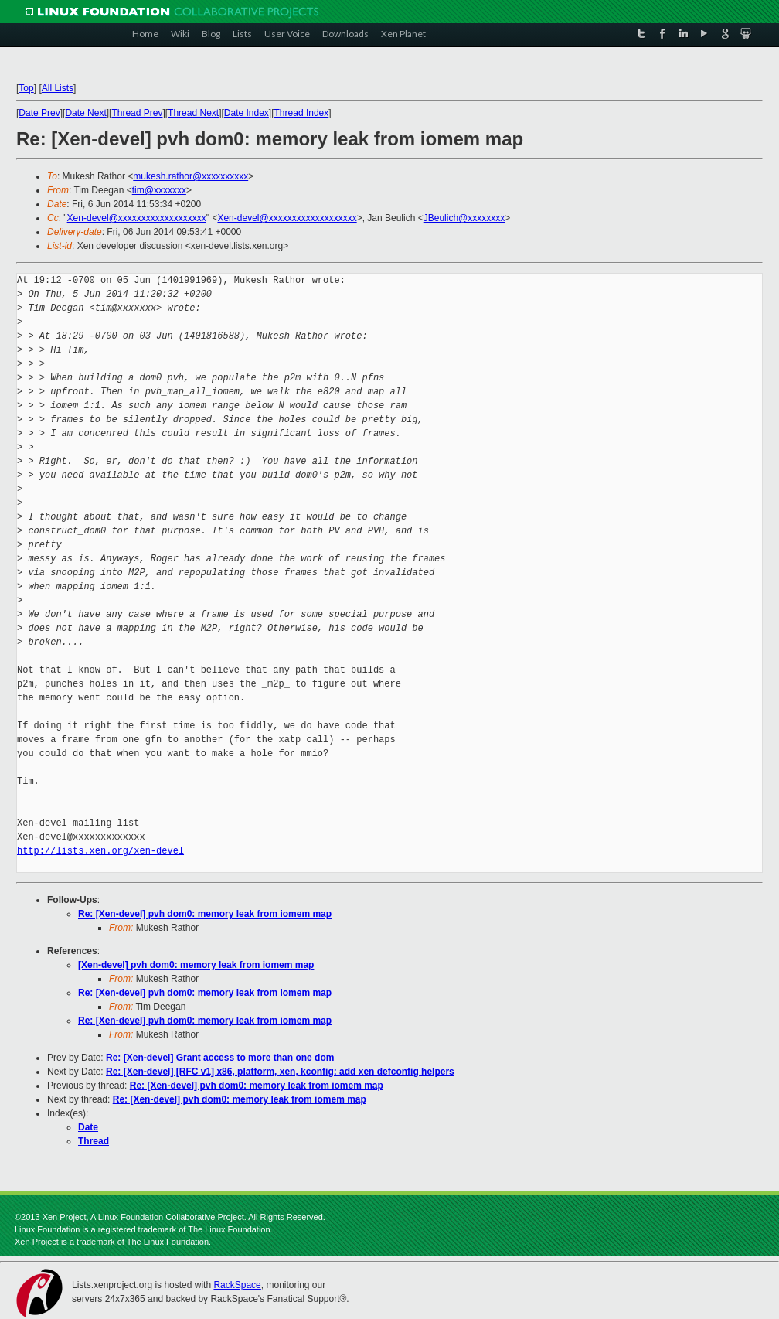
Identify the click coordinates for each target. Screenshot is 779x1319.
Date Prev (39, 112)
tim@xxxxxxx (159, 190)
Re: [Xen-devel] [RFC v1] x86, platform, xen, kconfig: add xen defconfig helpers (280, 1071)
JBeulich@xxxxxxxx (464, 218)
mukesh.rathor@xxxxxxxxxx (190, 176)
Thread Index (301, 112)
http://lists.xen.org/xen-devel (100, 850)
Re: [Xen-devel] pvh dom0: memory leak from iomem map (205, 913)
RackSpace (236, 1285)
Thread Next (193, 112)
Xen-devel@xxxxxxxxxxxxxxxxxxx (136, 218)
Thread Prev (136, 112)
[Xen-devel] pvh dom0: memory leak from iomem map (196, 964)
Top (26, 88)
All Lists (57, 88)
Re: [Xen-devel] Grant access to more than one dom (220, 1057)
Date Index (246, 112)
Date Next (85, 112)
